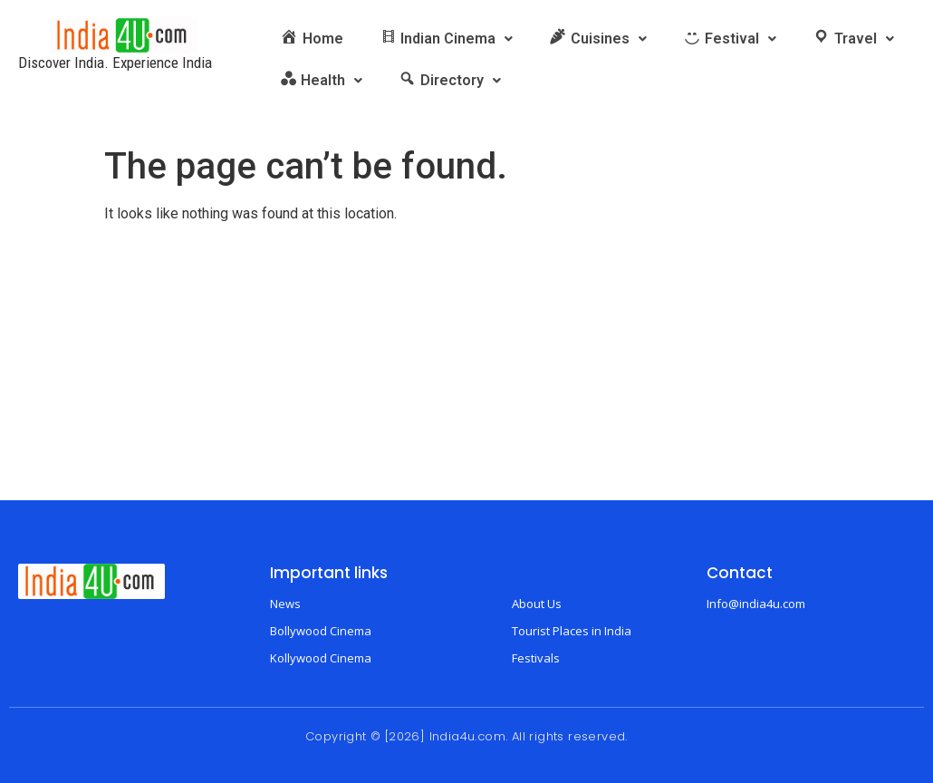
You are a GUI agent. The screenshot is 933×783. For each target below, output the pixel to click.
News (285, 603)
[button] (446, 39)
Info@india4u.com (756, 603)
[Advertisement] (466, 364)
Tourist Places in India (571, 631)
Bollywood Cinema (320, 631)
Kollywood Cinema (320, 658)
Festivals (536, 658)
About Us (537, 603)
